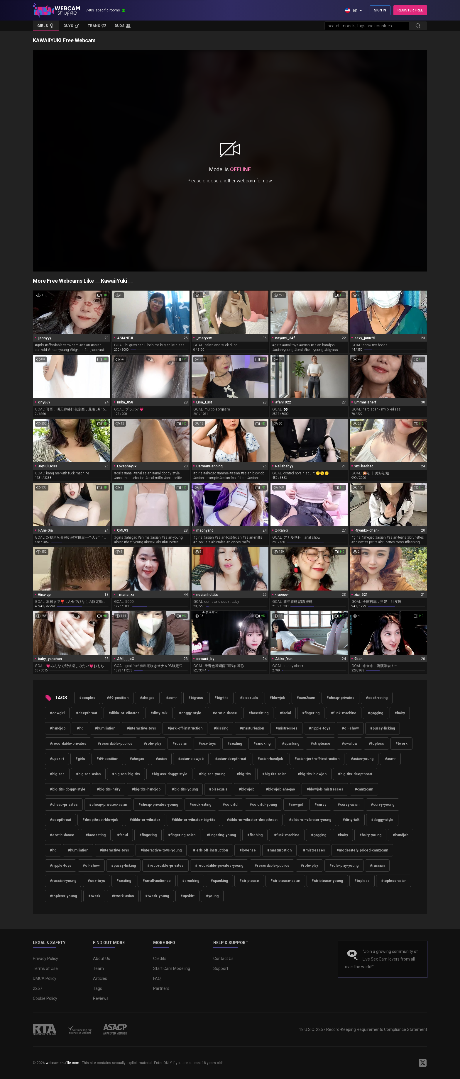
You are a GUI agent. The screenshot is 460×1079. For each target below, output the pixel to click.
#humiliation (105, 728)
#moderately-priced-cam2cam (362, 850)
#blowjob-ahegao (280, 789)
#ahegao (147, 698)
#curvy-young (382, 805)
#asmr (171, 698)
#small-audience (157, 881)
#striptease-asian (285, 881)
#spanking (290, 744)
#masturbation (252, 728)
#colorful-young (263, 805)
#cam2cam (306, 698)
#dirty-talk (159, 713)
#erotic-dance (225, 713)
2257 (37, 988)
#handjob (57, 728)
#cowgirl (57, 713)
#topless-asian (393, 881)
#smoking (261, 744)
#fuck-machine (343, 713)
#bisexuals (249, 698)
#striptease (320, 744)
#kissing (221, 728)
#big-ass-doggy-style (169, 774)
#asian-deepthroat (230, 759)
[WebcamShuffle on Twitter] (422, 1062)
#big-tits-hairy (108, 789)
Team (98, 968)
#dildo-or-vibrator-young (310, 820)
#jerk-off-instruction (185, 728)
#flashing (255, 835)
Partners (161, 988)
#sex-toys (207, 744)
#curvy (320, 805)
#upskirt (57, 759)
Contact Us (223, 958)
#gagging (375, 713)
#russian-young (63, 881)
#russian (179, 744)
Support (220, 968)
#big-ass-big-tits (126, 774)
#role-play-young (343, 865)
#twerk (401, 744)
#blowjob (277, 698)
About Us (101, 958)
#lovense (247, 850)
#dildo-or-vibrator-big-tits (193, 820)
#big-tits (221, 698)
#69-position (117, 698)
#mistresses (286, 728)
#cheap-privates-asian (108, 805)
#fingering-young (221, 835)
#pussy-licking (382, 728)
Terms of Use (45, 968)
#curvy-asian (348, 805)
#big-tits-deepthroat (355, 774)
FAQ (157, 978)
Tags (97, 988)
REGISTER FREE (410, 10)
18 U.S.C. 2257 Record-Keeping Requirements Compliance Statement (363, 1029)
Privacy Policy (45, 958)
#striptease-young (327, 881)
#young (212, 896)
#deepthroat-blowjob (100, 820)
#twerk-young (157, 896)
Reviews (101, 998)
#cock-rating (377, 698)
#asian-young (362, 759)
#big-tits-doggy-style (67, 789)
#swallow (349, 744)
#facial (285, 713)
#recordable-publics (115, 744)
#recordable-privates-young (219, 865)
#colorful (230, 805)
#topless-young (63, 896)
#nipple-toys (319, 728)
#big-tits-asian (274, 774)
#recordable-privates (68, 744)
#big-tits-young (185, 789)
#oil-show (350, 728)
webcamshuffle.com (62, 1063)
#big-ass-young (212, 774)
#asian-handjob (270, 759)
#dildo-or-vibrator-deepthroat (252, 820)
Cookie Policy (45, 998)
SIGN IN (380, 10)
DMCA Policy (44, 978)
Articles (100, 978)
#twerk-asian (123, 896)
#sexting (234, 744)
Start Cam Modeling (171, 968)
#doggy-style (190, 713)
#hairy (400, 713)
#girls (80, 759)
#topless (376, 744)
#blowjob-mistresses (325, 789)
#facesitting (258, 713)
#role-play (152, 744)
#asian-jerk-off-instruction (317, 759)
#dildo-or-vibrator (124, 713)
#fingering (310, 713)
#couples (87, 698)
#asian (161, 759)
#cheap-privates (340, 698)
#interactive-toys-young (161, 850)
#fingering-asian (181, 835)
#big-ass (195, 698)
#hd (80, 728)
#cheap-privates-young (158, 805)
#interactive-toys (141, 728)
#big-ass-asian (88, 774)
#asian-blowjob (191, 759)
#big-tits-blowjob (312, 774)
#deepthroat (86, 713)
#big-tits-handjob (146, 789)
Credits (159, 958)
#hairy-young (370, 835)
